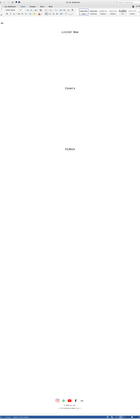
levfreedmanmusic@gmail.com (69, 408)
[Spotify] (63, 401)
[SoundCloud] (82, 401)
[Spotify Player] (53, 61)
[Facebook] (75, 401)
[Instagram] (57, 401)
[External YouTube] (70, 182)
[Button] (111, 417)
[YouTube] (69, 401)
